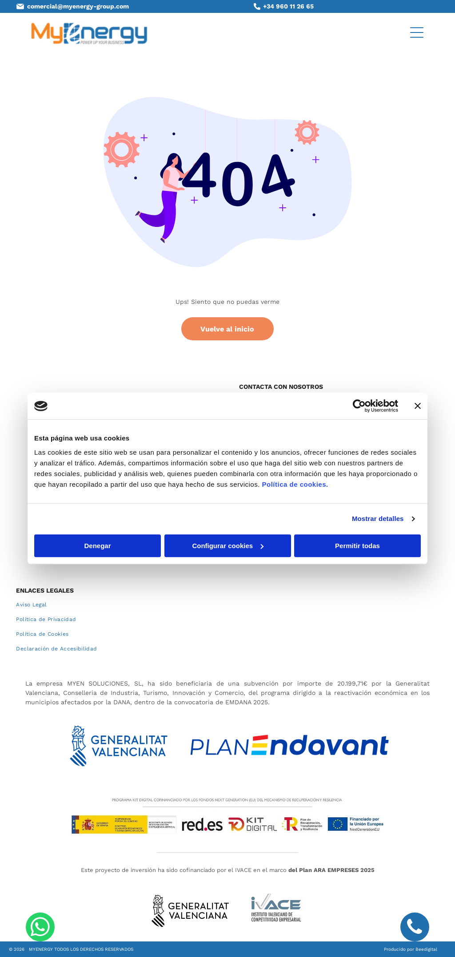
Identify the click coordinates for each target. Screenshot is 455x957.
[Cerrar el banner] (418, 406)
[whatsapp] (40, 928)
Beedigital (426, 949)
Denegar (97, 545)
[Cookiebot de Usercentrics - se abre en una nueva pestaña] (359, 406)
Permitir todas (357, 545)
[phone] (414, 928)
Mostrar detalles (378, 519)
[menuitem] (227, 605)
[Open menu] (416, 32)
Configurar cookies (227, 545)
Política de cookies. (295, 484)
